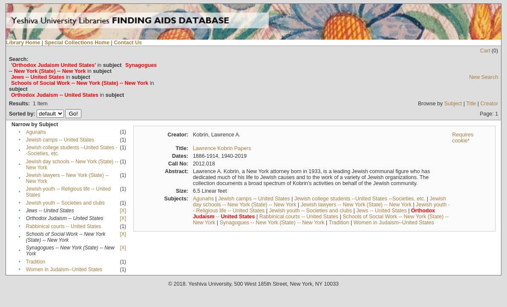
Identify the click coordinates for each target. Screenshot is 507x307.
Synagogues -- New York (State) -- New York (272, 223)
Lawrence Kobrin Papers (222, 148)
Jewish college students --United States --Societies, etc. (360, 199)
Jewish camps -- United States (60, 140)
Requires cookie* (462, 138)
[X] (123, 211)
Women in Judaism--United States (64, 269)
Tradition (36, 262)
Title (471, 104)
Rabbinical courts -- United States (63, 226)
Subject (453, 104)
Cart (485, 51)
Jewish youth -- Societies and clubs (65, 203)
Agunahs (36, 132)
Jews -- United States (381, 211)
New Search (483, 77)
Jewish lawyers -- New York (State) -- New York (356, 205)
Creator (489, 104)
